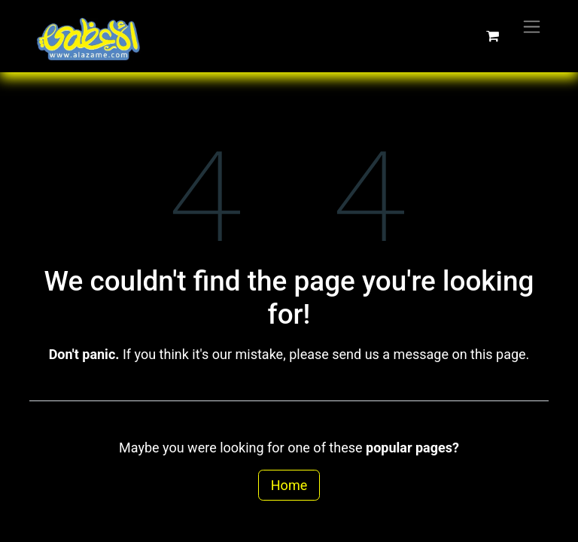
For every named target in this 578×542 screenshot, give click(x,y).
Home (289, 485)
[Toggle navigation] (532, 26)
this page (498, 354)
